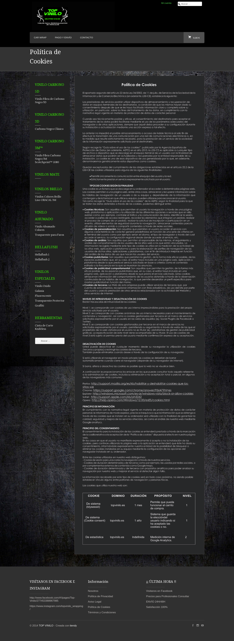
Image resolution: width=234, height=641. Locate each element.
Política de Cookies (99, 607)
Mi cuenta (166, 3)
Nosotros (93, 591)
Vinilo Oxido (42, 286)
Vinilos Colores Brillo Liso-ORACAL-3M (48, 198)
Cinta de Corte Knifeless (44, 327)
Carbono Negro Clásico (49, 129)
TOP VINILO (46, 625)
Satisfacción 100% (157, 607)
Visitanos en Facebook (159, 591)
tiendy (73, 625)
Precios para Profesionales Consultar (167, 596)
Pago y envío (63, 37)
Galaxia (39, 291)
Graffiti (39, 305)
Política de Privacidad (100, 596)
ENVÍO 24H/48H (155, 601)
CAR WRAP (40, 37)
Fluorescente (43, 296)
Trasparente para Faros (49, 235)
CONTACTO (86, 37)
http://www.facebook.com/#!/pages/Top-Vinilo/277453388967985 (52, 599)
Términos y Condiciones (102, 612)
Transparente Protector (50, 300)
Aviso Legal (94, 601)
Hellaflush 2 (42, 259)
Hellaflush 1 (42, 254)
